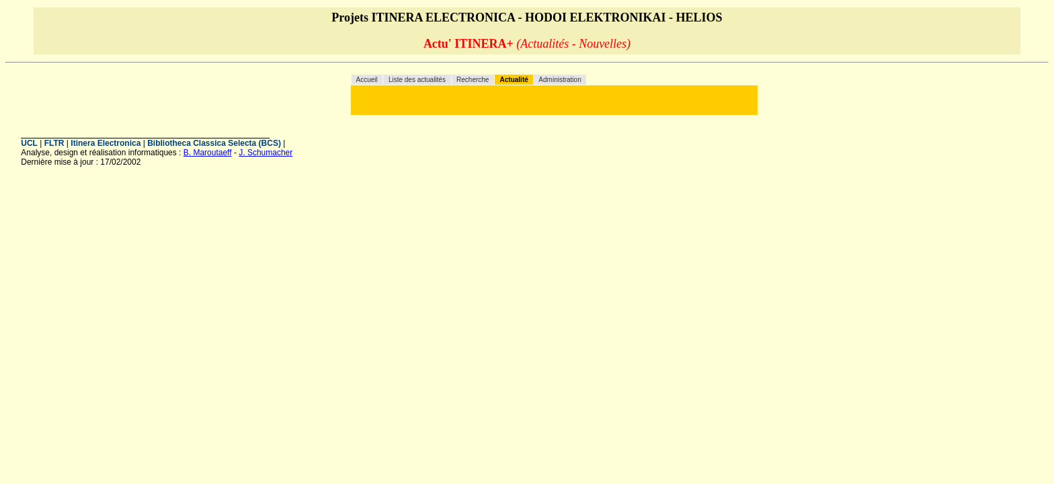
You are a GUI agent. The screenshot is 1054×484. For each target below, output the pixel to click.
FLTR (54, 143)
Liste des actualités (417, 79)
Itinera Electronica (105, 143)
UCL (29, 143)
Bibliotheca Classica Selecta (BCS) (214, 143)
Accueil (368, 79)
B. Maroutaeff (208, 152)
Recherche (472, 79)
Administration (559, 79)
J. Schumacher (265, 152)
